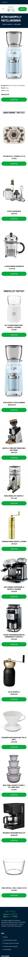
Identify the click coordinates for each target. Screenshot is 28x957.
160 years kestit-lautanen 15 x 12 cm (14, 156)
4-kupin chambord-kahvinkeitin (14, 266)
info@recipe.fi (5, 2)
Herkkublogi (7, 949)
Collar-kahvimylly (14, 692)
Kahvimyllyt (17, 24)
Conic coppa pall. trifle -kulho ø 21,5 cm (14, 888)
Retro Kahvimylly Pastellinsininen (14, 402)
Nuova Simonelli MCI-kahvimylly (14, 496)
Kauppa (22, 9)
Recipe (6, 937)
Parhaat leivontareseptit (11, 946)
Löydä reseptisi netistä (10, 940)
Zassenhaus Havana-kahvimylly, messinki (14, 541)
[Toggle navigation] (3, 8)
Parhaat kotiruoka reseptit (11, 943)
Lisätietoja (14, 99)
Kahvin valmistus (7, 24)
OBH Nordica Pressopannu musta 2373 (14, 833)
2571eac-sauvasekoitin (14, 211)
